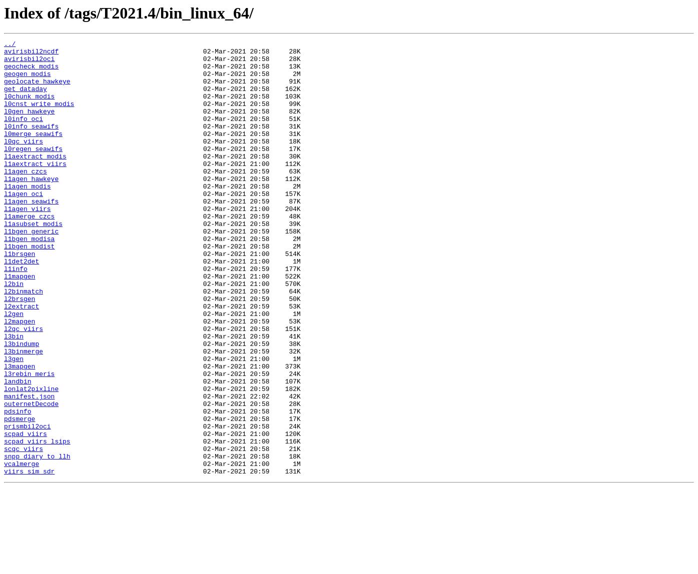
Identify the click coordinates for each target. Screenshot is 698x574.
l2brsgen (19, 351)
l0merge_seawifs (33, 153)
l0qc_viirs (23, 162)
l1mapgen (19, 324)
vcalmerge (21, 549)
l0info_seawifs (31, 144)
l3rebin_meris (29, 441)
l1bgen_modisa (29, 279)
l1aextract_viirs (35, 189)
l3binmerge (23, 414)
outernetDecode (31, 477)
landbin (18, 450)
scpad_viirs (25, 513)
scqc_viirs (23, 531)
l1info (16, 315)
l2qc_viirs (23, 387)
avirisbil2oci (29, 63)
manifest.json (29, 468)
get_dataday (25, 99)
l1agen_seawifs (31, 234)
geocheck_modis (31, 72)
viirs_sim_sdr (29, 558)
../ (10, 45)
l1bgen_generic (31, 270)
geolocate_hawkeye (37, 90)
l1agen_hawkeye (31, 207)
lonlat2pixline (31, 459)
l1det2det (21, 306)
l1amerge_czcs (29, 252)
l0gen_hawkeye (29, 126)
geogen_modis (27, 81)
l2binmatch (23, 342)
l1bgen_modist (29, 288)
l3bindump (21, 405)
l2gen (14, 369)
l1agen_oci (23, 225)
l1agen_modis (27, 216)
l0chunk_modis (29, 108)
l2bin (14, 333)
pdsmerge (19, 495)
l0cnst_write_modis (39, 117)
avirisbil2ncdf (31, 54)
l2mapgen (19, 378)
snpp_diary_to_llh (37, 540)
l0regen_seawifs (33, 171)
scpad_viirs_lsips (37, 522)
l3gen (14, 423)
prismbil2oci (27, 504)
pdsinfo (18, 486)
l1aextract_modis (35, 180)
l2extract (21, 360)
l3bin (14, 396)
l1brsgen (19, 297)
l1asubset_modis (33, 261)
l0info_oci (23, 135)
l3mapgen (19, 432)
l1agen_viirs (27, 243)
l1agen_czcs (25, 198)
